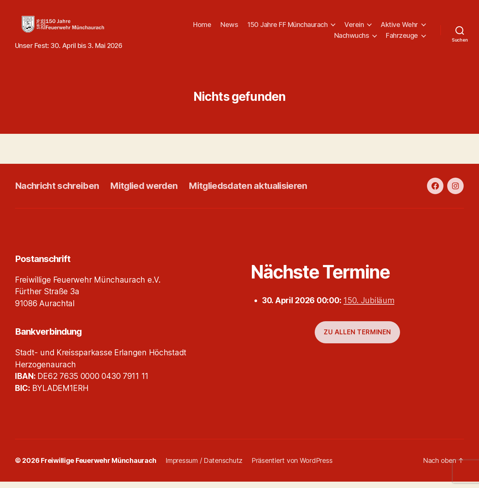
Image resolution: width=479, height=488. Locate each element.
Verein (408, 27)
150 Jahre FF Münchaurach (342, 27)
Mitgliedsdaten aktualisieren (248, 191)
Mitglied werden (143, 191)
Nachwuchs (351, 38)
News (283, 27)
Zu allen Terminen (357, 338)
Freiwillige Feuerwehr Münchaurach (98, 467)
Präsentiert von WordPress (291, 467)
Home (256, 27)
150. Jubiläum (369, 306)
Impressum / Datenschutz (203, 467)
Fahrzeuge (402, 38)
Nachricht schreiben (57, 191)
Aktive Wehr (298, 38)
